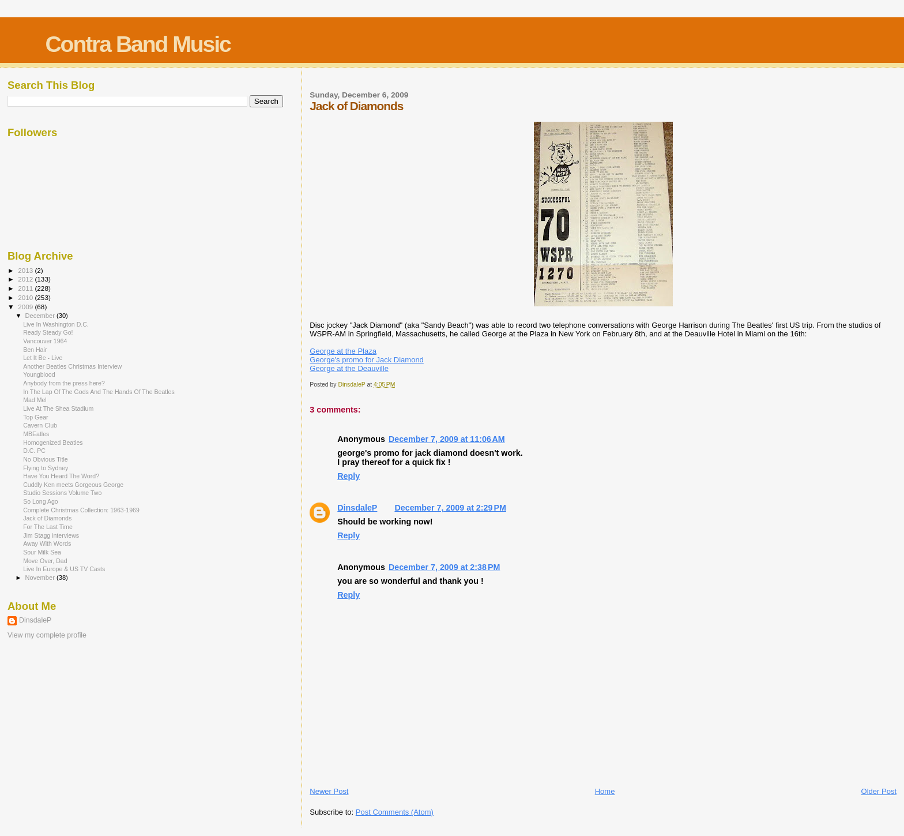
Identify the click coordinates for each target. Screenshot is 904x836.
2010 (26, 297)
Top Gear (35, 417)
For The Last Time (48, 526)
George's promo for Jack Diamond (367, 359)
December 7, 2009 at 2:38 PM (444, 567)
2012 (26, 279)
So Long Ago (40, 501)
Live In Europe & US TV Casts (64, 568)
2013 (26, 270)
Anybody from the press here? (64, 383)
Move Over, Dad (45, 560)
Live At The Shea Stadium (58, 408)
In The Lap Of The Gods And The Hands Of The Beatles (99, 391)
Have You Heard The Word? (61, 476)
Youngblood (39, 374)
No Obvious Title (45, 459)
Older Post (879, 791)
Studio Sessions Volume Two (62, 492)
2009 (26, 306)
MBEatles (36, 433)
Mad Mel (35, 399)
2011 (26, 288)
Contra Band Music (137, 44)
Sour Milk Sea (42, 552)
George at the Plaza (343, 351)
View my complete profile (46, 635)
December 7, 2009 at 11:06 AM (447, 439)
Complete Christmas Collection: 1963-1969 (81, 510)
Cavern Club (40, 425)
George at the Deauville (349, 368)
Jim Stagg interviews (51, 535)
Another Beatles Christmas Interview (72, 366)
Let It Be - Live (42, 357)
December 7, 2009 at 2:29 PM (450, 507)
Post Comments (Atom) (395, 812)
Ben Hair (35, 349)
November (40, 577)
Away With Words (47, 543)
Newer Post (329, 791)
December (40, 315)
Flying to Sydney (45, 467)
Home (605, 791)
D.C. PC (34, 450)
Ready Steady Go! (48, 332)
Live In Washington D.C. (56, 324)
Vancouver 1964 (45, 341)
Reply (348, 476)
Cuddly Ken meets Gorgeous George (73, 484)
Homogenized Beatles (53, 442)
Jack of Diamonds (47, 518)
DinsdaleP (357, 507)
